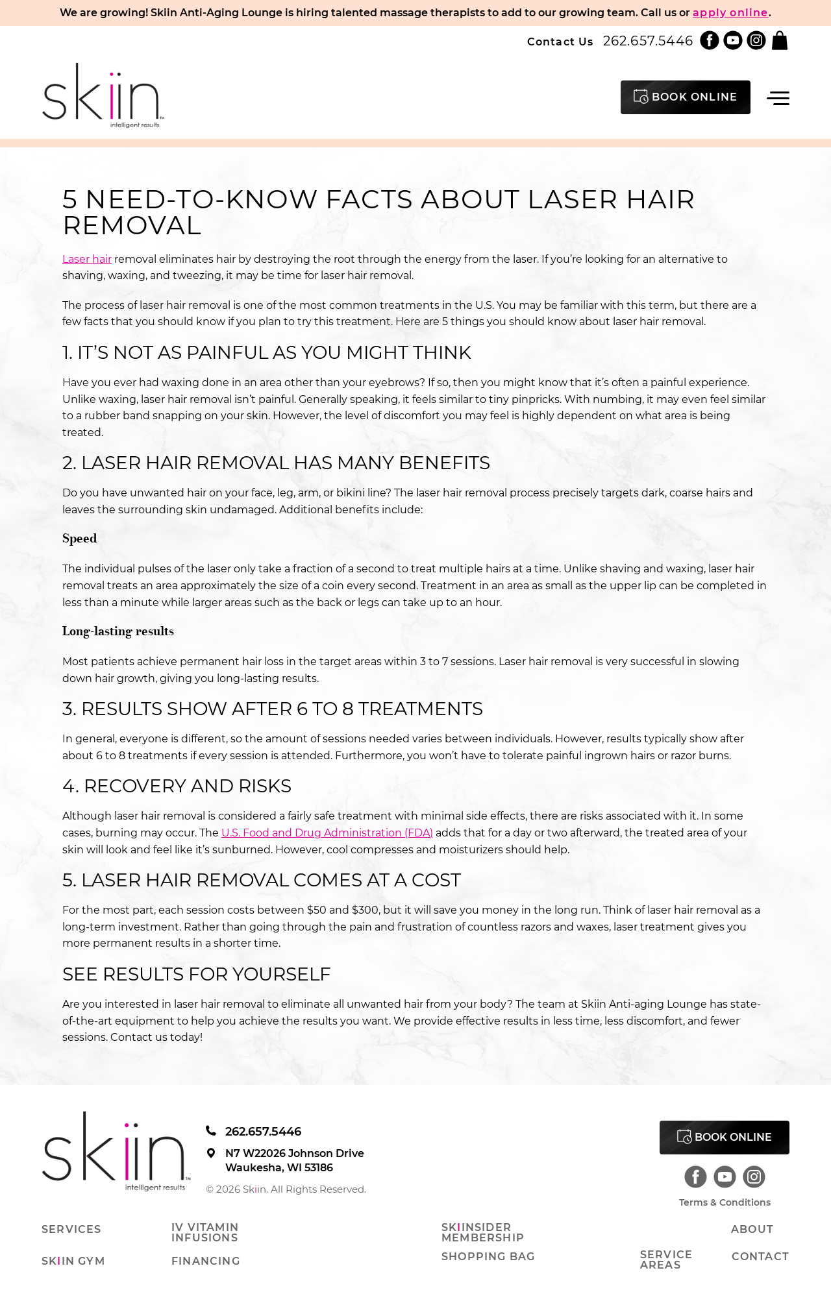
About (752, 1229)
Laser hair (87, 259)
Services (72, 1229)
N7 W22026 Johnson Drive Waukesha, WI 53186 (285, 1160)
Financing (205, 1261)
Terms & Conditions (725, 1202)
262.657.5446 (648, 41)
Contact (760, 1257)
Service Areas (666, 1260)
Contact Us (560, 42)
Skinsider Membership (483, 1233)
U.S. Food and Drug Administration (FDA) (327, 833)
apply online (730, 12)
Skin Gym (73, 1261)
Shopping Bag (488, 1257)
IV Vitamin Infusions (205, 1233)
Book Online (724, 1136)
